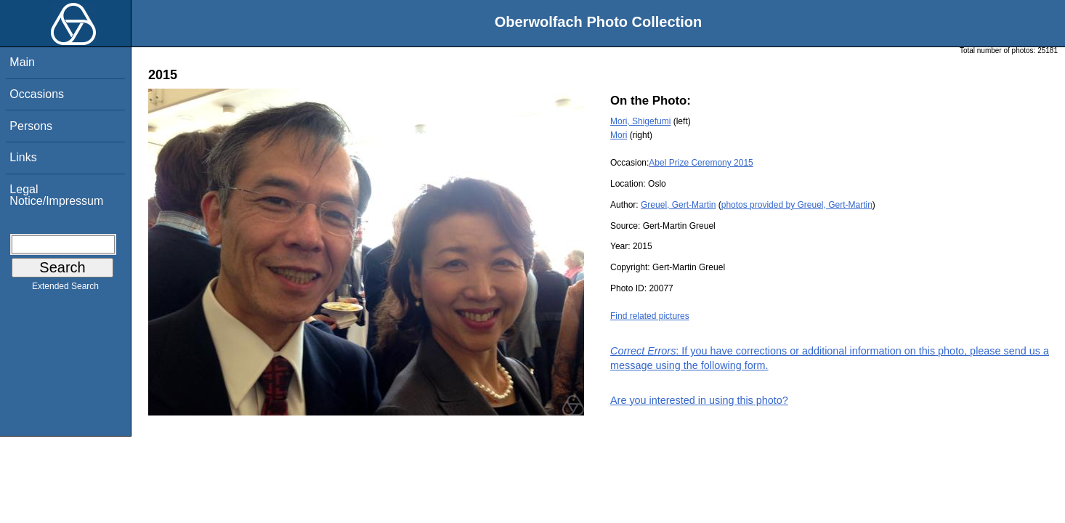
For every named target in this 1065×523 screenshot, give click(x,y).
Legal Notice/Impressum (56, 195)
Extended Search (65, 289)
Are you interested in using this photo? (699, 400)
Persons (30, 126)
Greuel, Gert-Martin (678, 205)
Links (22, 157)
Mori (618, 135)
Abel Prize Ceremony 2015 (701, 163)
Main (22, 62)
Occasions (36, 94)
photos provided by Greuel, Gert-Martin (796, 205)
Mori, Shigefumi (640, 121)
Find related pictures (649, 316)
